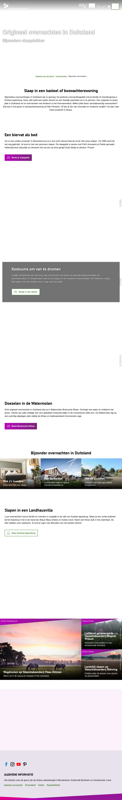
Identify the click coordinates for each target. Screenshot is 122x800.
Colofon (41, 785)
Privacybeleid (30, 785)
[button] (18, 157)
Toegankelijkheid (53, 785)
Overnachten (61, 76)
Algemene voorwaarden (13, 785)
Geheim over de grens (45, 76)
